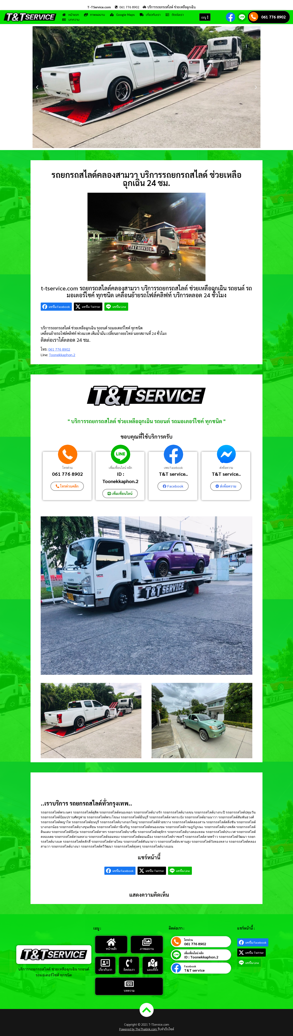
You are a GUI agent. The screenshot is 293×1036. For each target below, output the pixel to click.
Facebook (190, 966)
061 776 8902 (273, 16)
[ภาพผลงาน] (147, 942)
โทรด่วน (67, 467)
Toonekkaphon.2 (62, 354)
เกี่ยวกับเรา (105, 969)
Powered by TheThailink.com (138, 1029)
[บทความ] (129, 984)
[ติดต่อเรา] (129, 963)
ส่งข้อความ (226, 467)
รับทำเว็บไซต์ (166, 1029)
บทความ (129, 990)
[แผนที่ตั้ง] (153, 963)
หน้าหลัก (111, 948)
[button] (37, 87)
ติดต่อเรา (129, 969)
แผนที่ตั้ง (152, 969)
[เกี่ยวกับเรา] (105, 963)
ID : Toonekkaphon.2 (120, 477)
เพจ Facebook (173, 467)
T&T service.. (173, 473)
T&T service (194, 970)
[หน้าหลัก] (111, 942)
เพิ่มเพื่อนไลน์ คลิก (120, 467)
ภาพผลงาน (147, 948)
